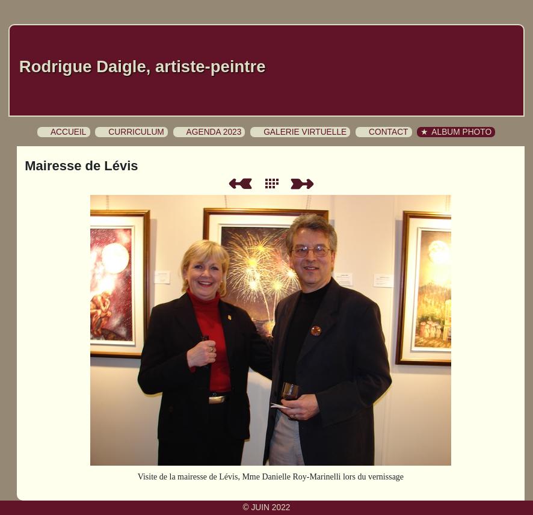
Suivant (304, 183)
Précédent (240, 183)
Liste (274, 183)
